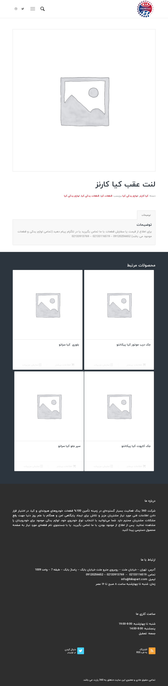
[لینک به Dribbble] (16, 9)
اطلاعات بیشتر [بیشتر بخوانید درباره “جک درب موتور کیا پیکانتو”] (136, 365)
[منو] (33, 9)
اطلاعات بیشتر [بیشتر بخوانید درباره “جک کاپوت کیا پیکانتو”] (136, 466)
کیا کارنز (143, 196)
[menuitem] (42, 9)
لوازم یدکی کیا (130, 196)
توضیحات (146, 215)
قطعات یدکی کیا (90, 196)
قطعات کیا (106, 196)
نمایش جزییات (103, 365)
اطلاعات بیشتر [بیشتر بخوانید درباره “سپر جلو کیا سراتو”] (66, 466)
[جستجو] (42, 9)
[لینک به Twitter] (22, 9)
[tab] (146, 215)
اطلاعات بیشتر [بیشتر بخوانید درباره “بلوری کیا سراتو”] (64, 365)
